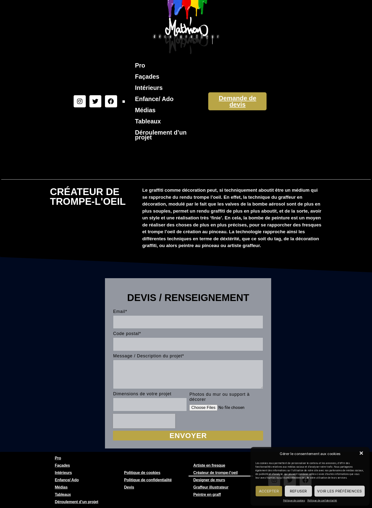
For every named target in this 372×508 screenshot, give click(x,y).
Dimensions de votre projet (142, 393)
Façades (147, 76)
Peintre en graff (207, 494)
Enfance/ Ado (154, 98)
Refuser (298, 491)
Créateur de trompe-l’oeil (215, 473)
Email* (120, 311)
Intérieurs (149, 87)
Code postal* (127, 333)
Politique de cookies (294, 500)
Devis (129, 487)
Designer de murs (209, 480)
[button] (362, 453)
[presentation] (144, 421)
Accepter (269, 491)
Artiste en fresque (209, 465)
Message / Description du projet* (148, 355)
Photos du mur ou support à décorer (219, 397)
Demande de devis (237, 101)
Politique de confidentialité (322, 500)
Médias (145, 110)
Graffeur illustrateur (211, 487)
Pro (140, 65)
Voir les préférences (339, 491)
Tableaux (148, 121)
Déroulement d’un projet (161, 135)
